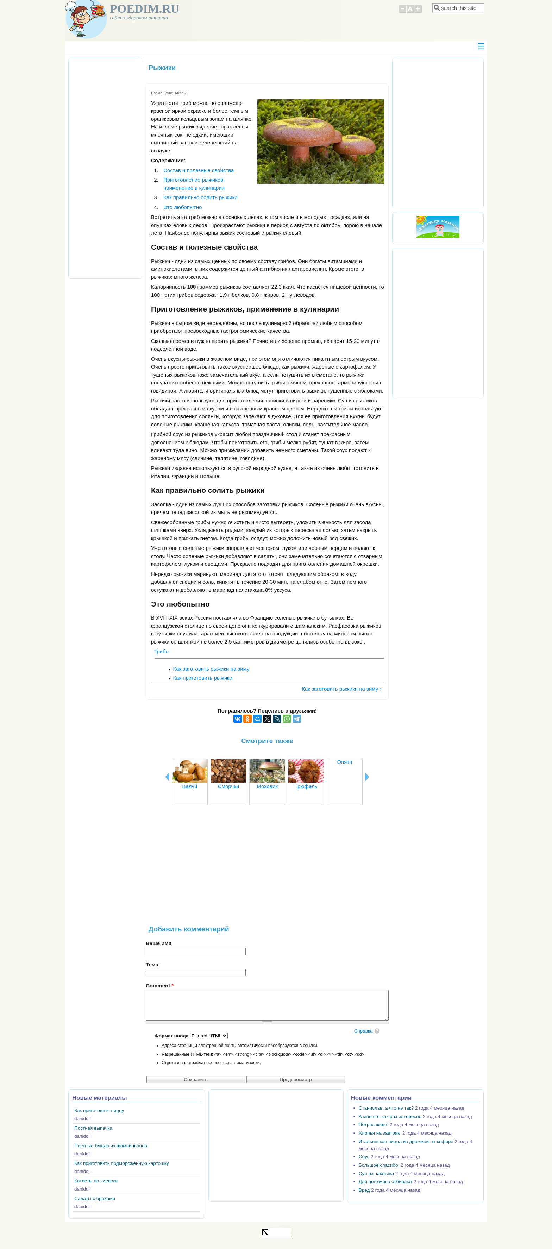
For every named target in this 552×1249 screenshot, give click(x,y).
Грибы (161, 651)
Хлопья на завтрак (380, 1133)
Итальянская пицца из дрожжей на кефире (406, 1141)
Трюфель (306, 786)
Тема (152, 964)
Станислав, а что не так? (386, 1108)
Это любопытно (182, 207)
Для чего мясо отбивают (385, 1181)
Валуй (189, 786)
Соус (364, 1156)
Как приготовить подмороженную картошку (121, 1163)
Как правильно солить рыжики (200, 197)
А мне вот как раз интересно (390, 1116)
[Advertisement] (267, 869)
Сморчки (228, 786)
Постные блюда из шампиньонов (110, 1145)
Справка (363, 1031)
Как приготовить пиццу (99, 1110)
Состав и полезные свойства (198, 170)
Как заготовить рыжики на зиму (211, 669)
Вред (364, 1190)
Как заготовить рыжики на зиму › (341, 689)
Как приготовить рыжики (203, 678)
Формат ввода (172, 1035)
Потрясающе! (373, 1124)
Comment (160, 985)
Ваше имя (158, 943)
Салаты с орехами (94, 1198)
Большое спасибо (379, 1165)
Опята (344, 762)
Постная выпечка (93, 1128)
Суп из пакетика (376, 1173)
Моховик (267, 786)
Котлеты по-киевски (96, 1181)
